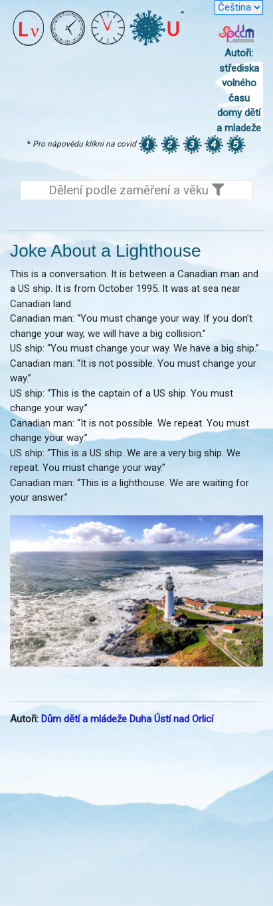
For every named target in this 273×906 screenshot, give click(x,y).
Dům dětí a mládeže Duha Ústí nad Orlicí (127, 719)
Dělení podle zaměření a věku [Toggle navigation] (136, 190)
